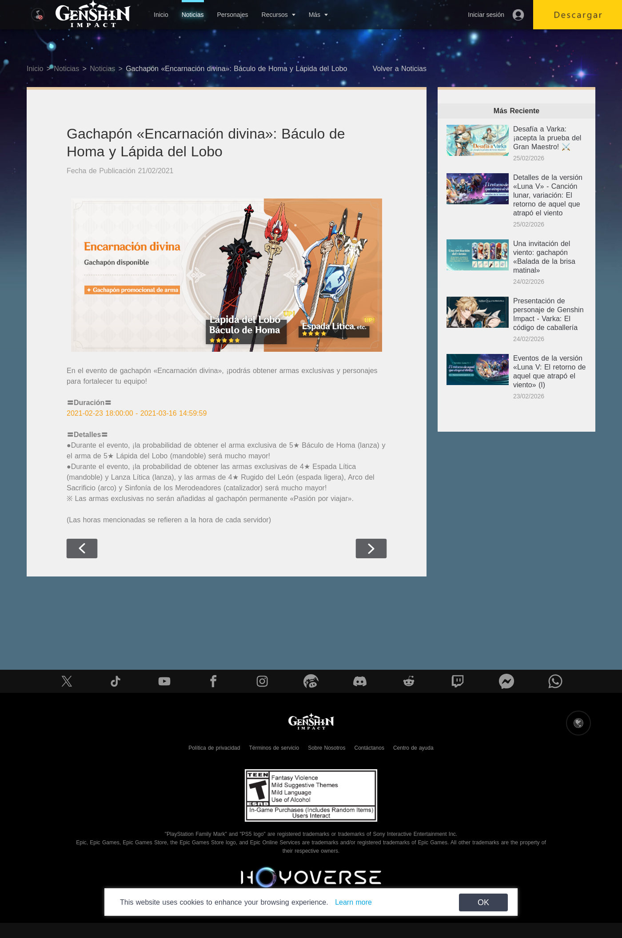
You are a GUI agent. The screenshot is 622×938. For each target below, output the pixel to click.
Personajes (232, 14)
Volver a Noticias (400, 68)
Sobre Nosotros (326, 748)
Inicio (161, 14)
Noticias (193, 14)
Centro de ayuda (413, 748)
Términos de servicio (274, 748)
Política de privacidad (214, 748)
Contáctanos (369, 748)
